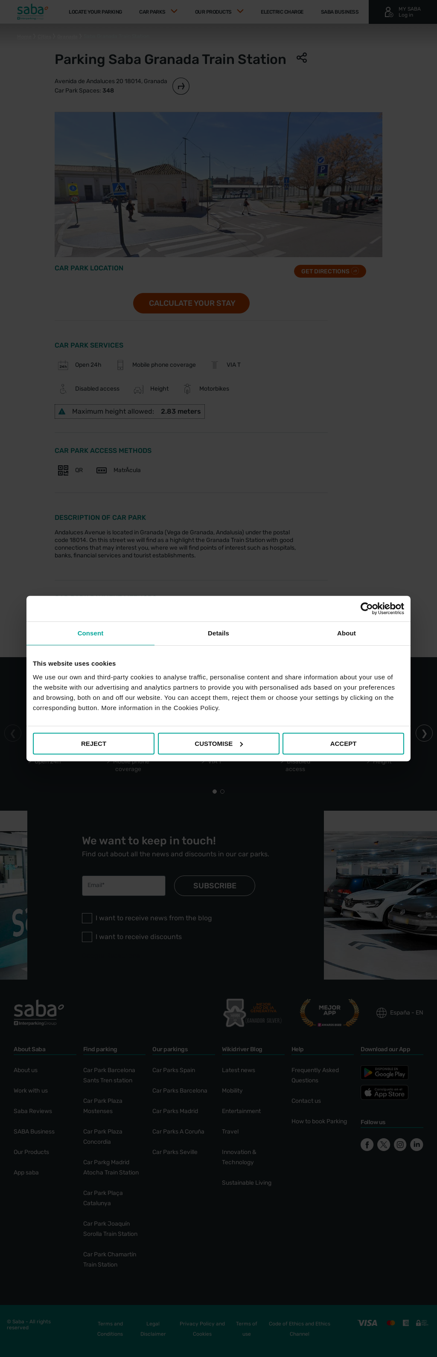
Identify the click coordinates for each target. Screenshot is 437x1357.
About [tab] (346, 633)
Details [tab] (218, 633)
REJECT (93, 743)
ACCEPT (343, 743)
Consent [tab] (91, 633)
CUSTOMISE (219, 743)
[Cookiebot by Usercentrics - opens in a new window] (366, 608)
